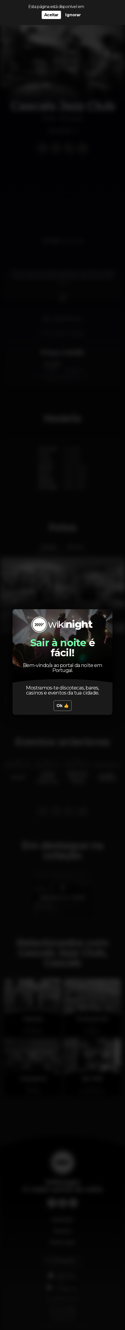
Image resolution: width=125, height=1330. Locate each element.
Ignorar (73, 15)
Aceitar (51, 15)
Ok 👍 (62, 705)
